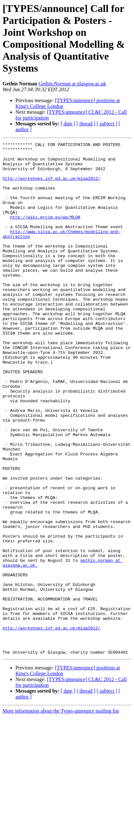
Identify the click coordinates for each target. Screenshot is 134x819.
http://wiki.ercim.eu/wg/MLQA (45, 232)
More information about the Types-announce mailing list (61, 813)
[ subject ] (107, 123)
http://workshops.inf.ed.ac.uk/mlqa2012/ (51, 186)
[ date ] (68, 123)
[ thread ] (85, 123)
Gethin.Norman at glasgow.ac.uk (72, 83)
